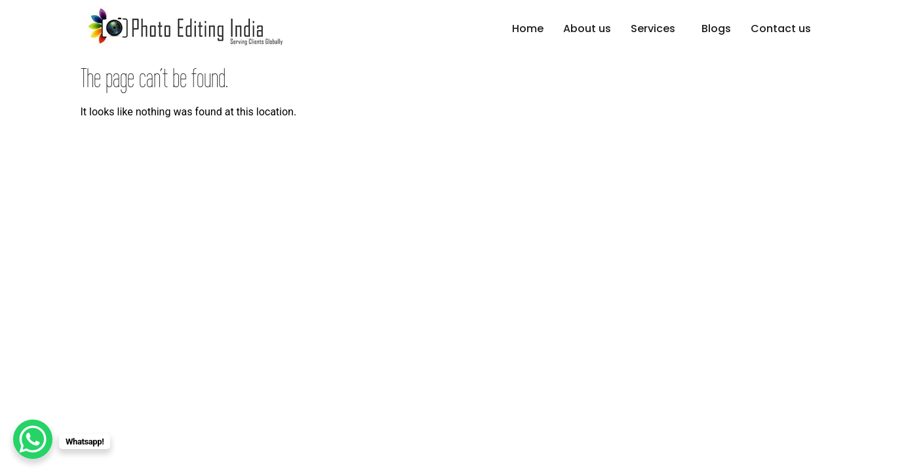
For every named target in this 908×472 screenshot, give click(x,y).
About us (587, 28)
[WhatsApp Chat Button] (32, 439)
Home (527, 28)
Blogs (716, 28)
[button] (656, 29)
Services (653, 28)
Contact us (781, 28)
